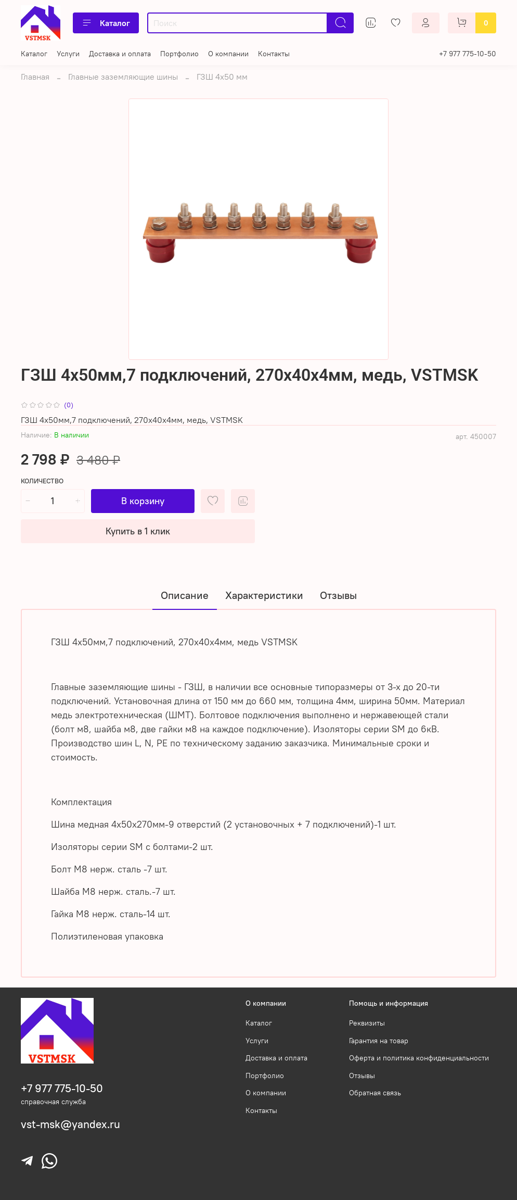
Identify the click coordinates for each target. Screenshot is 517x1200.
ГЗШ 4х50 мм (222, 76)
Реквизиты (367, 1023)
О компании (228, 53)
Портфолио (179, 53)
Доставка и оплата (120, 53)
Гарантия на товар (378, 1040)
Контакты (274, 53)
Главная (35, 76)
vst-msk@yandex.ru (70, 1124)
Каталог (106, 23)
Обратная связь (375, 1092)
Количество (42, 481)
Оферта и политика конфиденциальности (419, 1057)
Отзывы (362, 1075)
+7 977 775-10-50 (467, 53)
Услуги (68, 53)
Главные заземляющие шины (123, 76)
